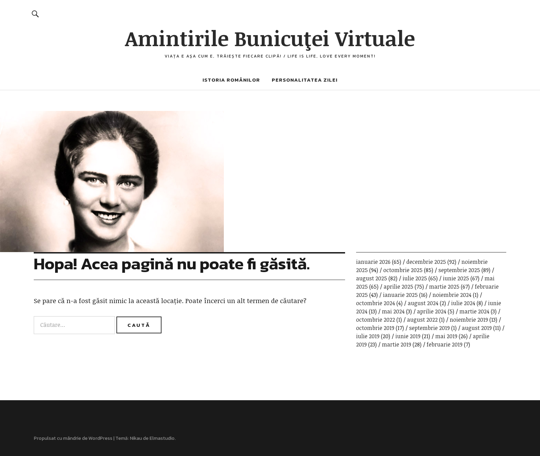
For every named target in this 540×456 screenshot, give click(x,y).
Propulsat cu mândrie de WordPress (73, 438)
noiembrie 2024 (452, 295)
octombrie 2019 (375, 328)
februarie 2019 (445, 344)
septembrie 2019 (429, 328)
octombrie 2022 (375, 319)
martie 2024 (474, 311)
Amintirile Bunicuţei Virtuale (270, 38)
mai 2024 (393, 311)
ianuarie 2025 (400, 295)
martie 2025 (444, 286)
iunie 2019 (407, 336)
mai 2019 (446, 336)
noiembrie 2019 (469, 319)
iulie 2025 (415, 278)
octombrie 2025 (403, 270)
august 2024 (423, 303)
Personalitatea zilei (305, 80)
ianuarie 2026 (373, 262)
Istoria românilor (231, 80)
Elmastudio (162, 438)
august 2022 (422, 319)
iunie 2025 (456, 278)
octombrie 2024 (375, 303)
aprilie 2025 (398, 286)
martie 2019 (396, 344)
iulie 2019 (368, 336)
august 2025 (371, 278)
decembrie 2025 (426, 262)
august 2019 (477, 328)
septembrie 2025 (459, 270)
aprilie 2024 (431, 311)
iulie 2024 (463, 303)
